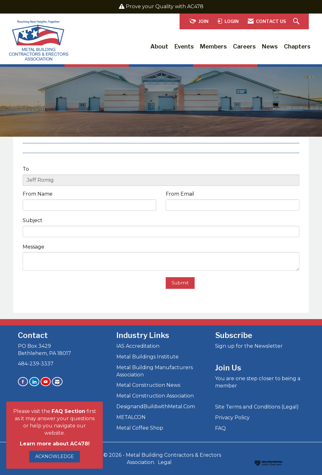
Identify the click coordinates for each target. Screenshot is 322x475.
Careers (244, 46)
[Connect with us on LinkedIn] (34, 381)
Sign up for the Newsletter (249, 346)
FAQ (220, 428)
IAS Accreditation (137, 346)
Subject (32, 220)
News (270, 46)
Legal (165, 462)
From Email (180, 194)
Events (184, 46)
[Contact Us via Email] (57, 381)
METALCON (131, 417)
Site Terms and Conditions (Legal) (257, 407)
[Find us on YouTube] (46, 381)
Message (33, 247)
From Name (38, 194)
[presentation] (70, 289)
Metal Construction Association (155, 396)
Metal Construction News (148, 385)
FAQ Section (68, 411)
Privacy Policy (232, 418)
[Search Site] (297, 22)
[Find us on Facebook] (23, 381)
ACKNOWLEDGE (54, 456)
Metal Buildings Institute (147, 357)
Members (213, 46)
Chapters (297, 46)
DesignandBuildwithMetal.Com (155, 406)
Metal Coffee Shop (139, 428)
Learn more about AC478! (55, 444)
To (26, 169)
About (159, 46)
